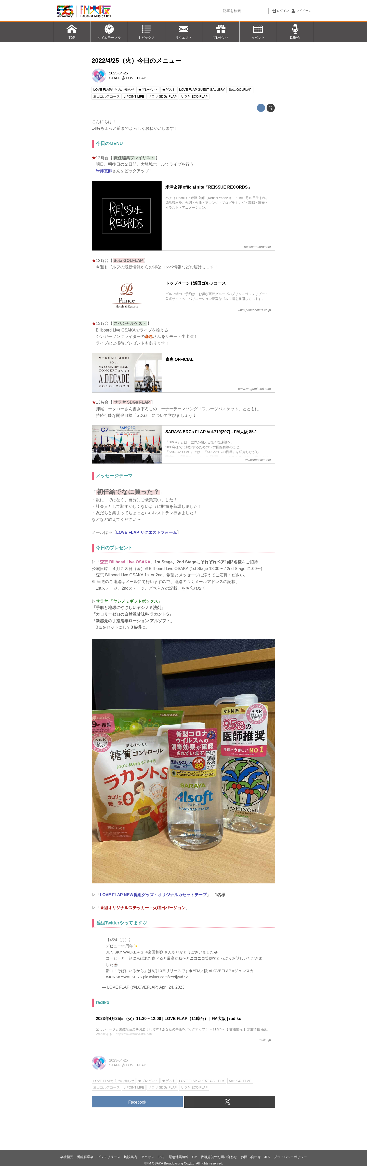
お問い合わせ (251, 1157)
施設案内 (130, 1157)
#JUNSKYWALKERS (124, 977)
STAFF (115, 78)
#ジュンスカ (242, 971)
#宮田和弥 (154, 952)
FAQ (161, 1157)
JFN (267, 1157)
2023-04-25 (118, 73)
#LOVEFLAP (220, 971)
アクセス (147, 1157)
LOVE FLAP (136, 78)
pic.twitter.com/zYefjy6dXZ (165, 977)
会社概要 (66, 1157)
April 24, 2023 (172, 987)
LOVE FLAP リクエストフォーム (146, 532)
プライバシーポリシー (290, 1157)
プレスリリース (108, 1157)
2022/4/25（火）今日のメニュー (136, 60)
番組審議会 (85, 1157)
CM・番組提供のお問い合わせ (214, 1157)
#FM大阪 (200, 971)
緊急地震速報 (179, 1157)
